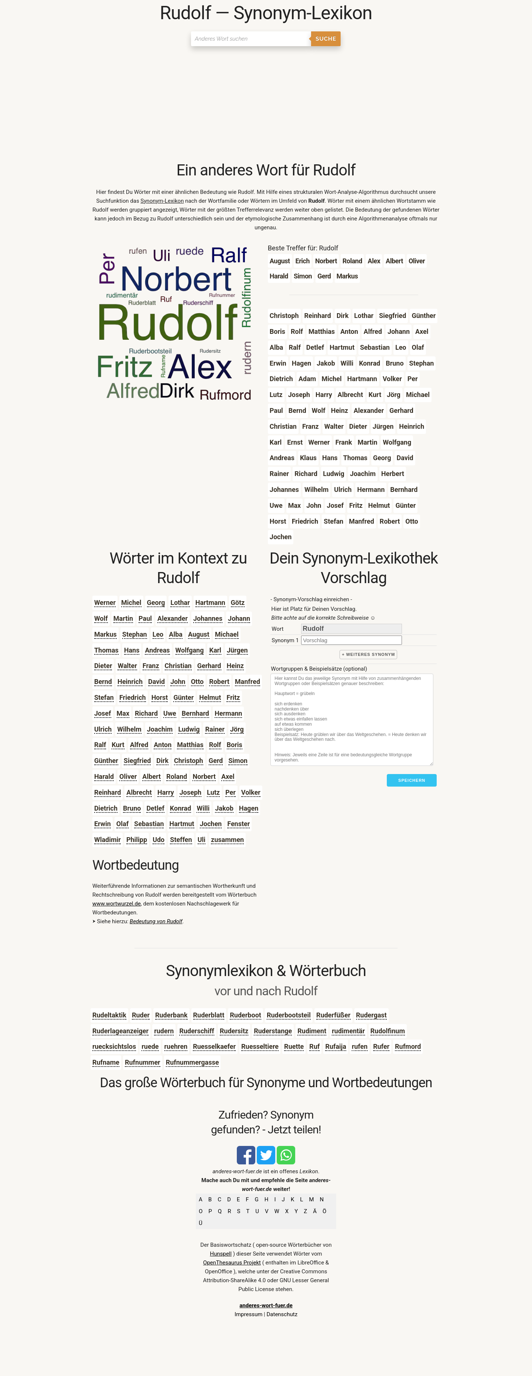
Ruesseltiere (260, 1046)
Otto (197, 681)
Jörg (237, 729)
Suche (326, 38)
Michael (227, 634)
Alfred (139, 745)
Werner (105, 602)
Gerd (216, 760)
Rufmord (408, 1046)
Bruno (132, 808)
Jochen (211, 824)
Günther (106, 760)
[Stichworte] (351, 720)
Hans (132, 650)
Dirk (162, 760)
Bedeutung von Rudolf (156, 921)
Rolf (215, 745)
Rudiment (311, 1031)
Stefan (104, 697)
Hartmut (181, 824)
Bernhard (195, 713)
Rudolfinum (388, 1031)
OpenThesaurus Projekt (232, 1262)
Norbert (203, 776)
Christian (178, 666)
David (156, 681)
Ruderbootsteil (289, 1015)
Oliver (128, 776)
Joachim (160, 729)
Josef (102, 713)
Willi (203, 808)
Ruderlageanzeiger (120, 1031)
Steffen (181, 839)
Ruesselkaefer (214, 1046)
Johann (239, 618)
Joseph (190, 792)
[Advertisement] (266, 105)
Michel (131, 602)
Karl (215, 650)
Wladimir (107, 839)
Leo (158, 634)
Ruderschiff (196, 1031)
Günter (183, 697)
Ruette (294, 1046)
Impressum (248, 1314)
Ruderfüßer (333, 1015)
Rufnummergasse (192, 1062)
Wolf (101, 618)
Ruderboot (245, 1015)
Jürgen (237, 650)
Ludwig (189, 729)
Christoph (188, 760)
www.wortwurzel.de (116, 903)
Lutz (213, 792)
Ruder (141, 1015)
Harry (165, 792)
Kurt (118, 745)
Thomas (106, 650)
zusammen (227, 839)
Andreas (157, 650)
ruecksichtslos (114, 1046)
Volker (250, 792)
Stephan (134, 634)
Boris (234, 745)
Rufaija (335, 1046)
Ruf (314, 1046)
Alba (176, 634)
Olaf (122, 824)
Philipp (136, 839)
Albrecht (139, 792)
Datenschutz (281, 1314)
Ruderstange (273, 1031)
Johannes (207, 618)
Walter (127, 666)
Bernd (103, 681)
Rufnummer (142, 1062)
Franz (151, 666)
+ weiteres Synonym (368, 654)
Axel (228, 776)
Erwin (102, 824)
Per (230, 792)
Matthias (190, 745)
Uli (201, 839)
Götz (238, 602)
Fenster (238, 824)
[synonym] (351, 640)
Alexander (172, 618)
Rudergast (371, 1015)
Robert (219, 681)
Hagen (248, 808)
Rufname (105, 1062)
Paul (145, 618)
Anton (162, 745)
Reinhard (107, 792)
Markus (105, 634)
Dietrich (105, 808)
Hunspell (221, 1253)
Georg (156, 602)
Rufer (381, 1046)
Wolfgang (189, 650)
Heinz (235, 666)
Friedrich (132, 697)
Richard (146, 713)
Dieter (103, 666)
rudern (164, 1031)
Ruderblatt (209, 1015)
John (177, 681)
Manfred (247, 681)
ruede (149, 1046)
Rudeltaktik (109, 1015)
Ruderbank (171, 1015)
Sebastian (149, 824)
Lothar (180, 602)
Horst (159, 697)
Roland (176, 776)
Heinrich (130, 681)
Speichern (411, 780)
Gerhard (209, 666)
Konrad (180, 808)
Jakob (224, 808)
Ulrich (103, 729)
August (198, 634)
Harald (104, 776)
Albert (151, 776)
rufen (360, 1046)
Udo (158, 839)
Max (123, 713)
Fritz (233, 697)
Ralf (100, 745)
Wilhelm (129, 729)
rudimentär (348, 1031)
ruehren (176, 1046)
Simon (238, 760)
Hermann (228, 713)
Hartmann (210, 602)
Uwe (169, 713)
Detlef (155, 808)
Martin (123, 618)
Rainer (214, 729)
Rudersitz (234, 1031)
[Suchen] (251, 38)
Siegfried (137, 760)
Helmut (210, 697)
